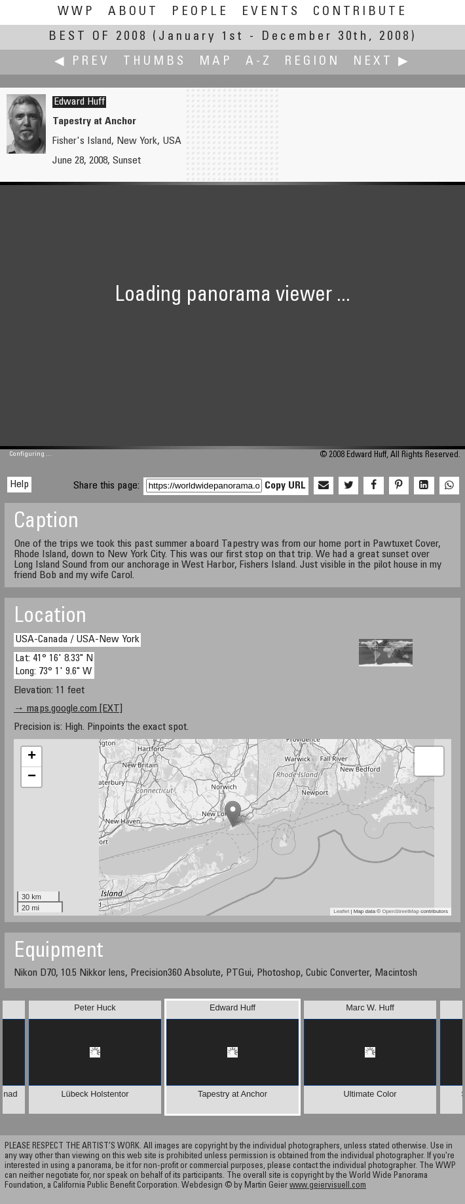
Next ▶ (382, 62)
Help (19, 484)
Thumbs (154, 62)
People (200, 12)
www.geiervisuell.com (327, 1186)
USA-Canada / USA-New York (77, 639)
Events (271, 12)
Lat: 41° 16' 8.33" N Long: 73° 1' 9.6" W (54, 664)
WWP (76, 12)
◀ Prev (82, 62)
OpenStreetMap (400, 911)
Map (215, 62)
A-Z (259, 62)
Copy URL (285, 486)
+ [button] (32, 756)
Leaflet (341, 911)
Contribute (360, 12)
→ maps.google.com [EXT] (68, 709)
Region (312, 62)
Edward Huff (79, 102)
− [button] (32, 777)
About (133, 12)
